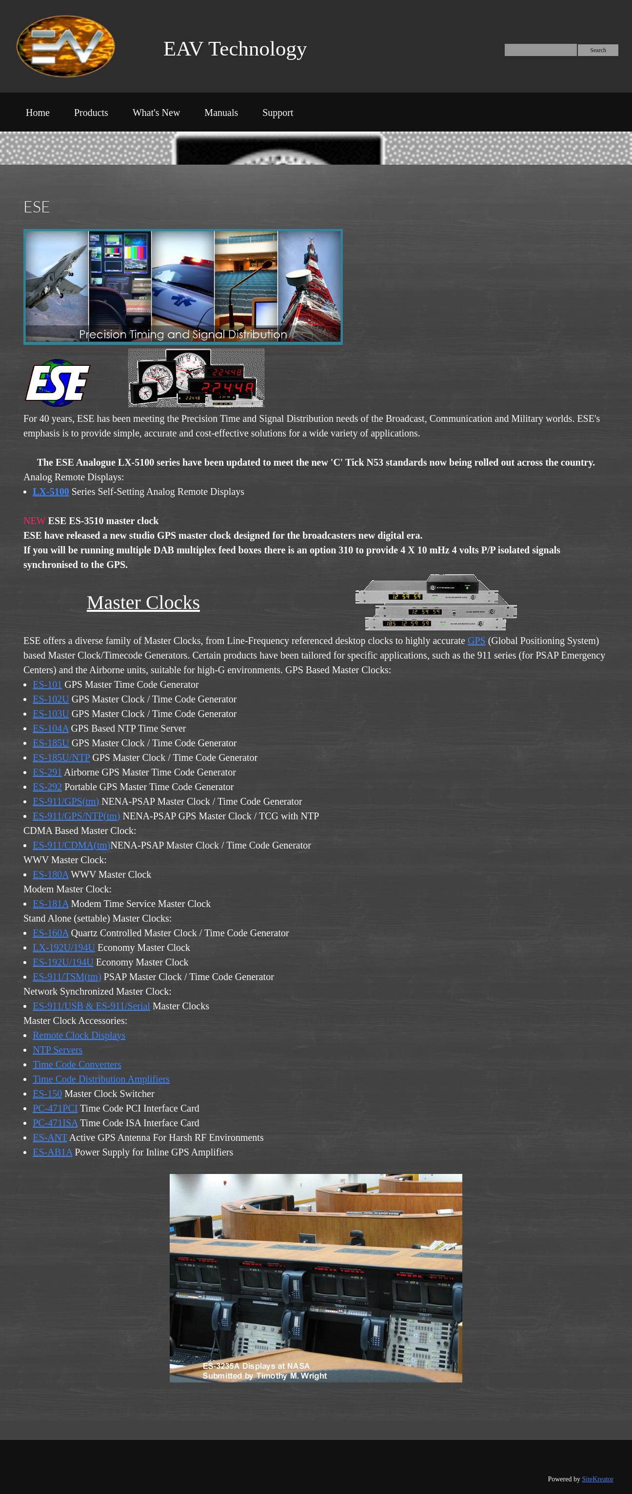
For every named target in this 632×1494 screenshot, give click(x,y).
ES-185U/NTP (61, 757)
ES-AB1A (52, 1152)
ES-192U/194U (63, 962)
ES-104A (50, 728)
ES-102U (51, 699)
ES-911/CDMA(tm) (71, 845)
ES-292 (47, 786)
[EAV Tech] (76, 46)
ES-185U (51, 743)
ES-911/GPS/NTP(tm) (76, 816)
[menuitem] (38, 114)
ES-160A (50, 932)
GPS (477, 640)
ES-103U (51, 713)
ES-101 (47, 684)
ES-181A (50, 903)
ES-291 (47, 772)
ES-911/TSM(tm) (67, 976)
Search (598, 50)
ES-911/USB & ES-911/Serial (91, 1006)
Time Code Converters (77, 1064)
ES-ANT (50, 1137)
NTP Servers (57, 1049)
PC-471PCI (55, 1108)
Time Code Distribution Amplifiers (101, 1079)
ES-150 (47, 1093)
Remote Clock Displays (79, 1035)
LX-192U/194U (64, 947)
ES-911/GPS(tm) (66, 801)
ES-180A (50, 874)
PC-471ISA (55, 1122)
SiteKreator (597, 1479)
